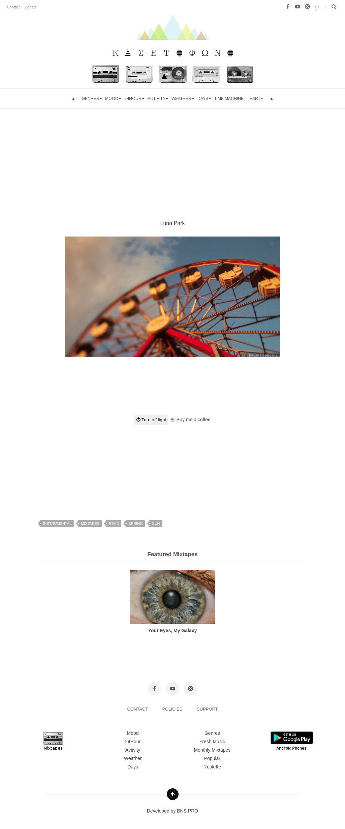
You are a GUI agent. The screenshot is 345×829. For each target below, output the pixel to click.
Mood (133, 733)
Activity (156, 98)
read (114, 523)
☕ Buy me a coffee (190, 419)
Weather (181, 98)
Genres (90, 98)
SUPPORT (207, 709)
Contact (13, 7)
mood (111, 98)
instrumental (57, 523)
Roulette (212, 766)
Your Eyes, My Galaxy (172, 630)
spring (135, 523)
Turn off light (151, 419)
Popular (212, 758)
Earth (256, 98)
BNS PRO (187, 811)
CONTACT (138, 709)
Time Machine (229, 98)
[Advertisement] (172, 156)
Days (202, 98)
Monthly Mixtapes (212, 750)
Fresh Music (212, 741)
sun (156, 523)
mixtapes (90, 523)
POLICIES (173, 709)
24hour (133, 98)
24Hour (132, 741)
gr (317, 6)
